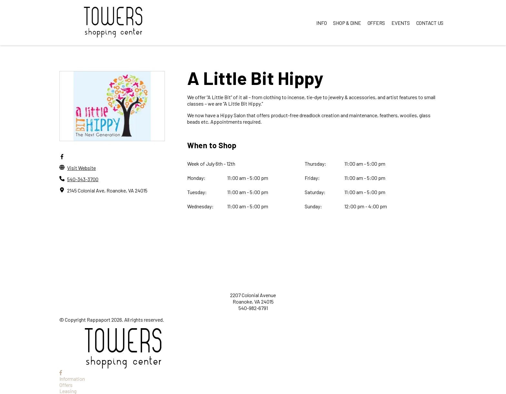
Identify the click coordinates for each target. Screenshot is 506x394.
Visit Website (81, 168)
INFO (321, 23)
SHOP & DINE (347, 23)
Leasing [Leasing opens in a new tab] (67, 391)
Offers (66, 385)
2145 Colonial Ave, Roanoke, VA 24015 (107, 190)
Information (72, 379)
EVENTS (400, 23)
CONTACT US (430, 23)
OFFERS (376, 23)
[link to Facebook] (60, 372)
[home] (113, 22)
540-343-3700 (82, 179)
